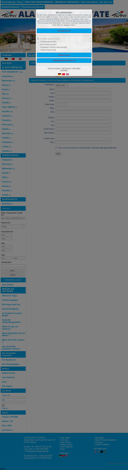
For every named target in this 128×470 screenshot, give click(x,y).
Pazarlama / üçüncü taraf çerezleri (53, 47)
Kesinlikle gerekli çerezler (50, 39)
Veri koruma (66, 68)
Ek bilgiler (64, 70)
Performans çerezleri (48, 44)
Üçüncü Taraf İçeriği (48, 50)
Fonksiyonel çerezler (48, 42)
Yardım (66, 25)
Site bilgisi (76, 68)
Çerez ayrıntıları (54, 68)
